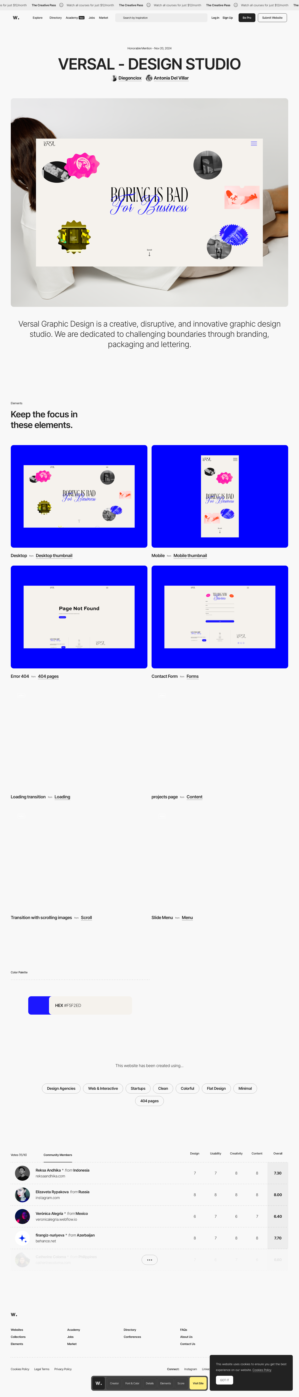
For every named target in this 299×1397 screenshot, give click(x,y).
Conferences (132, 1337)
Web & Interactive (103, 1088)
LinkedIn (207, 1369)
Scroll (86, 918)
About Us (186, 1337)
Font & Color (132, 1383)
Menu (187, 918)
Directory (56, 17)
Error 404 (20, 676)
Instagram (190, 1369)
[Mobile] (220, 496)
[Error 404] (79, 617)
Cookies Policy (20, 1369)
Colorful (187, 1088)
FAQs (183, 1329)
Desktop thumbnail (54, 556)
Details (150, 1383)
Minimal (245, 1088)
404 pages (48, 676)
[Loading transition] (79, 737)
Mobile (158, 555)
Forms (193, 676)
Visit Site (198, 1383)
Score (181, 1383)
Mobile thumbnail (190, 556)
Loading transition (28, 796)
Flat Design (216, 1088)
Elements (165, 1383)
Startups (138, 1088)
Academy (75, 17)
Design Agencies (61, 1088)
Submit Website (272, 17)
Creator (114, 1383)
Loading (62, 797)
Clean (163, 1088)
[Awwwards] (16, 17)
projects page (165, 796)
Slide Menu (162, 917)
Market (103, 17)
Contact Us (187, 1344)
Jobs (92, 17)
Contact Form (165, 676)
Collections (18, 1337)
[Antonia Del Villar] (167, 78)
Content (194, 797)
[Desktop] (79, 496)
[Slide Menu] (220, 858)
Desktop (19, 555)
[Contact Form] (220, 617)
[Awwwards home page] (98, 1383)
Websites (17, 1329)
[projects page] (220, 737)
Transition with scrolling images (41, 917)
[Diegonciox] (126, 78)
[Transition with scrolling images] (79, 858)
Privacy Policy (63, 1369)
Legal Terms (41, 1369)
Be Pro (247, 17)
